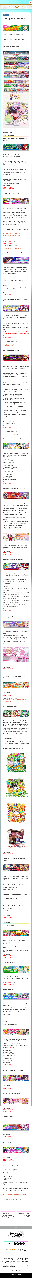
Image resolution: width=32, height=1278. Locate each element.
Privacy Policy (5, 1266)
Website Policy (9, 1270)
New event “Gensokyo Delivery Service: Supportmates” (8, 1215)
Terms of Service (14, 1266)
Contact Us (23, 1270)
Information (11, 1204)
